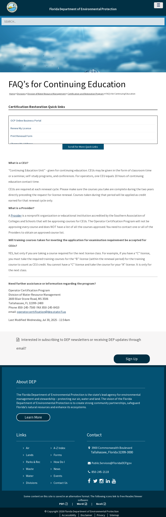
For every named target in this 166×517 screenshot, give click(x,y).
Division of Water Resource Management (46, 93)
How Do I (58, 462)
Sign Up (132, 359)
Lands (28, 455)
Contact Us (59, 483)
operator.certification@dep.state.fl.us (41, 312)
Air (26, 448)
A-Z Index (58, 448)
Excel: (101, 504)
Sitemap (114, 515)
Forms (56, 455)
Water (28, 476)
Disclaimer (86, 515)
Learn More (33, 417)
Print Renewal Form (21, 136)
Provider (16, 215)
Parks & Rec (31, 462)
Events (56, 476)
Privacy (101, 515)
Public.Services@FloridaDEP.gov (112, 463)
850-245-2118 (100, 472)
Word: (82, 504)
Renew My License (21, 128)
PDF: (63, 504)
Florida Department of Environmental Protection (83, 9)
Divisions (21, 93)
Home (12, 93)
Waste (28, 469)
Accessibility (69, 515)
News (55, 469)
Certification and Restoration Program (86, 93)
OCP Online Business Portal (26, 120)
